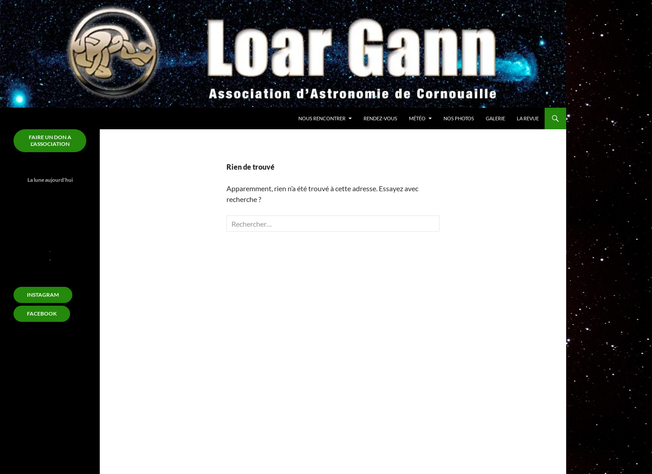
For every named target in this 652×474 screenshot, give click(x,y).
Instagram (43, 294)
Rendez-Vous (380, 118)
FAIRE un (50, 140)
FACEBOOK (42, 313)
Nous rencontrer (322, 118)
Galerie (495, 118)
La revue (528, 118)
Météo (417, 118)
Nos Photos (459, 118)
